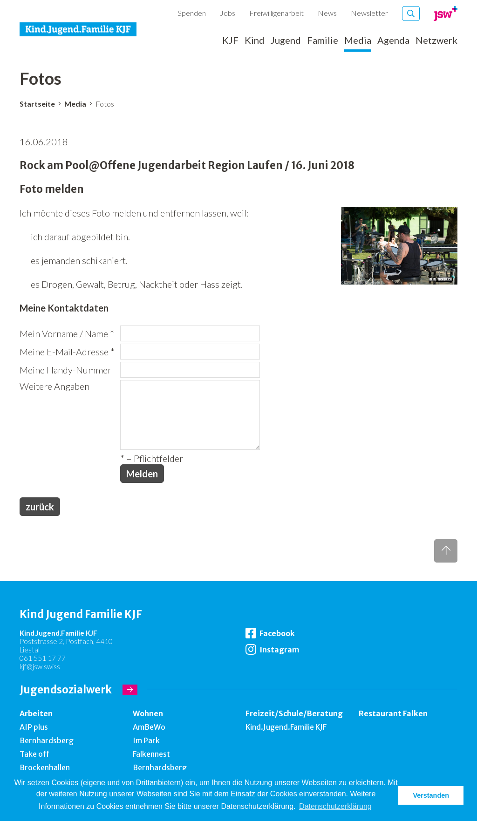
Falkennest (151, 754)
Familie (322, 40)
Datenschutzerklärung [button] (335, 806)
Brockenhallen (45, 767)
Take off (34, 754)
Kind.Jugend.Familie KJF (286, 727)
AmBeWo (149, 727)
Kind (255, 40)
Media (357, 40)
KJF (230, 40)
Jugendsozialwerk (66, 690)
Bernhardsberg (47, 740)
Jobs (227, 12)
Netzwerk (436, 40)
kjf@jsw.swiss (40, 666)
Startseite (37, 103)
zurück (40, 506)
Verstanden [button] (431, 795)
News (327, 12)
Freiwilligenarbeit (276, 12)
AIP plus (34, 727)
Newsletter (369, 12)
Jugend (286, 40)
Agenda (393, 40)
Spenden (191, 12)
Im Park (146, 740)
